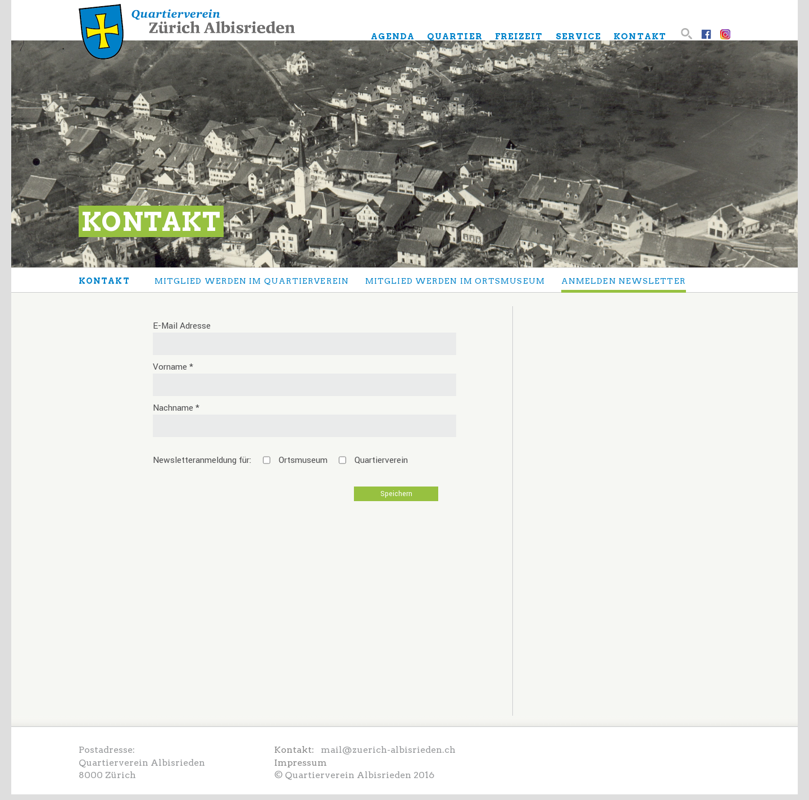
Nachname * (176, 408)
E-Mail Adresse (182, 326)
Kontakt (104, 280)
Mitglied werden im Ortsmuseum (455, 280)
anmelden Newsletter (623, 280)
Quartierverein (381, 460)
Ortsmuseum (303, 460)
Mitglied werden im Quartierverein (251, 280)
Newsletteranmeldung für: (202, 460)
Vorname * (173, 367)
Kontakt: (297, 749)
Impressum (300, 762)
